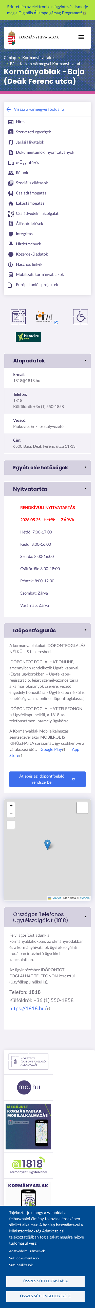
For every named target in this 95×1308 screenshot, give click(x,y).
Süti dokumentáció (24, 1258)
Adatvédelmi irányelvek (27, 1251)
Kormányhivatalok (33, 37)
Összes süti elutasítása (45, 1281)
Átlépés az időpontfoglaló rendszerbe (48, 779)
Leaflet (54, 898)
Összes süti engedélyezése (45, 1296)
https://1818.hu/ (30, 1008)
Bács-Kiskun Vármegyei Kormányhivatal (45, 64)
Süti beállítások (21, 1265)
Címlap (10, 58)
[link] (47, 917)
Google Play (54, 750)
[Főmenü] (81, 37)
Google (85, 898)
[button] (47, 361)
